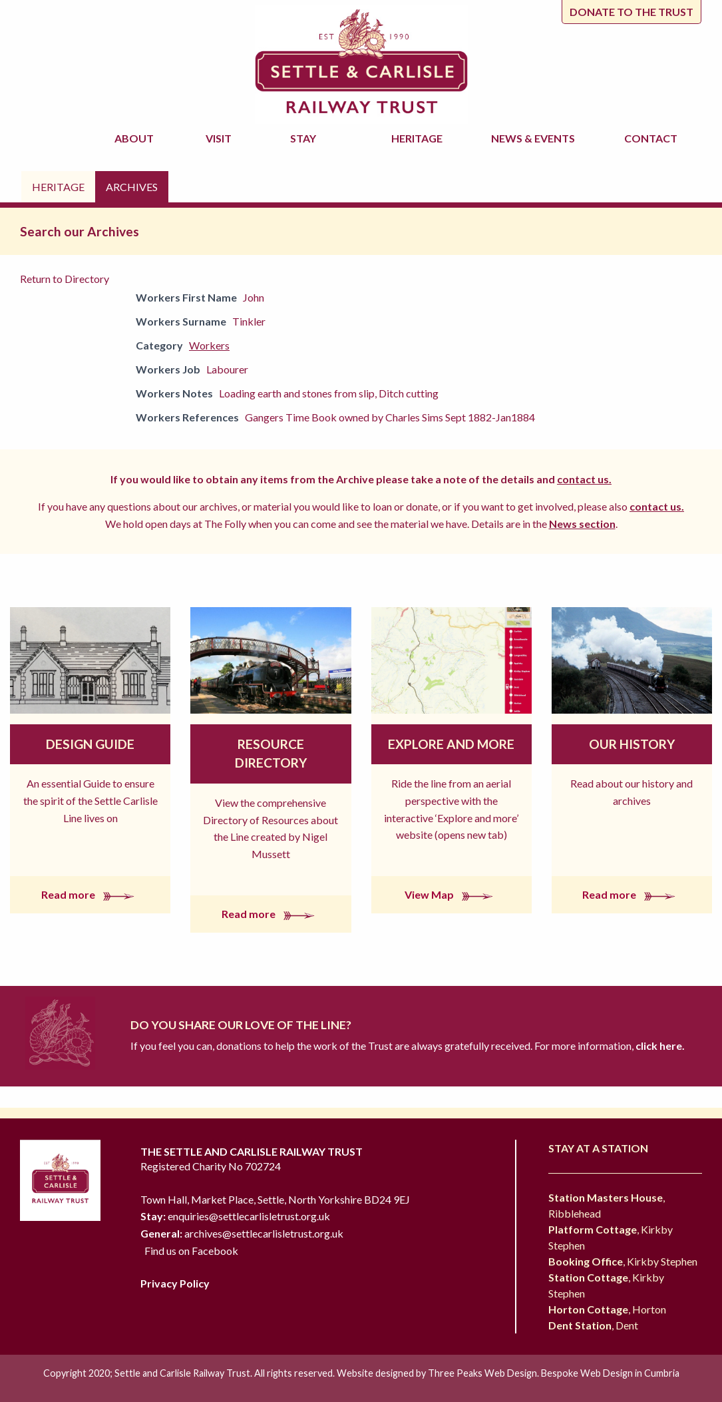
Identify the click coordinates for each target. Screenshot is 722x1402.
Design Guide (90, 744)
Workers (209, 345)
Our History (632, 744)
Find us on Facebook (191, 1250)
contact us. (584, 479)
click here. (659, 1045)
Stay (305, 138)
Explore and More (451, 744)
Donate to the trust (631, 11)
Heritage (419, 138)
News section (582, 523)
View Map (451, 894)
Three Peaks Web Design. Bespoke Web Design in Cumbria (553, 1373)
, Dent (593, 1325)
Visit (221, 138)
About (136, 138)
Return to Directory (64, 278)
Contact (650, 138)
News (535, 138)
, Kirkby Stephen (622, 1261)
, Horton (607, 1309)
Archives (132, 186)
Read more (90, 894)
